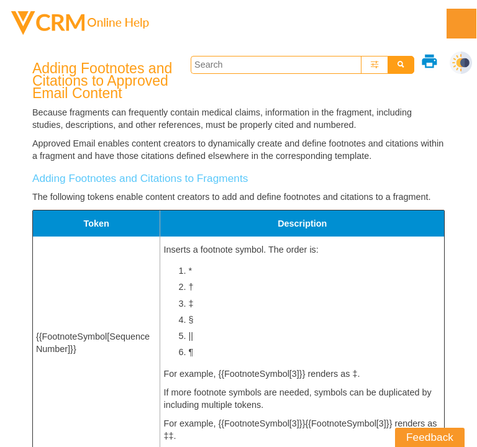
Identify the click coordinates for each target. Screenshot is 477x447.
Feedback (429, 437)
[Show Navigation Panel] (461, 23)
